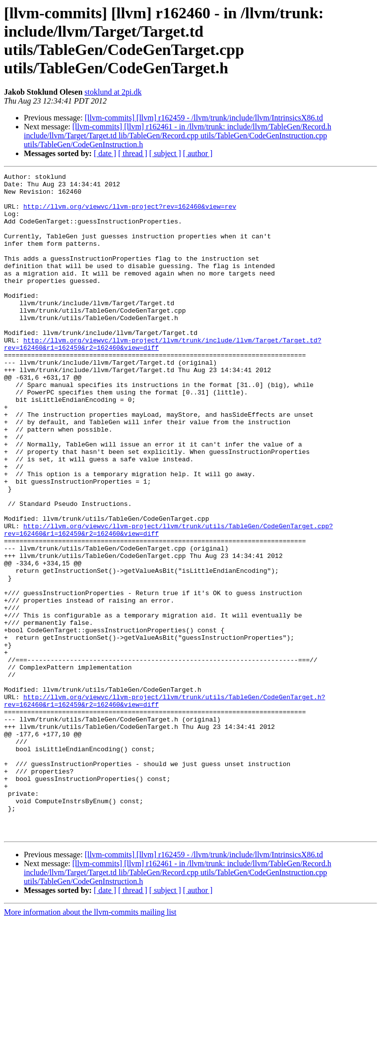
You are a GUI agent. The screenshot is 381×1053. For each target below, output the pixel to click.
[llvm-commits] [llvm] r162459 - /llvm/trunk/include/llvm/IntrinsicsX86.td (204, 117)
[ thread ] (132, 153)
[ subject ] (165, 153)
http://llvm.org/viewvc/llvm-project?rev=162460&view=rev (129, 213)
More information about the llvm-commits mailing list (90, 1044)
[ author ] (198, 153)
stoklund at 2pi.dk (112, 92)
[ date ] (105, 153)
